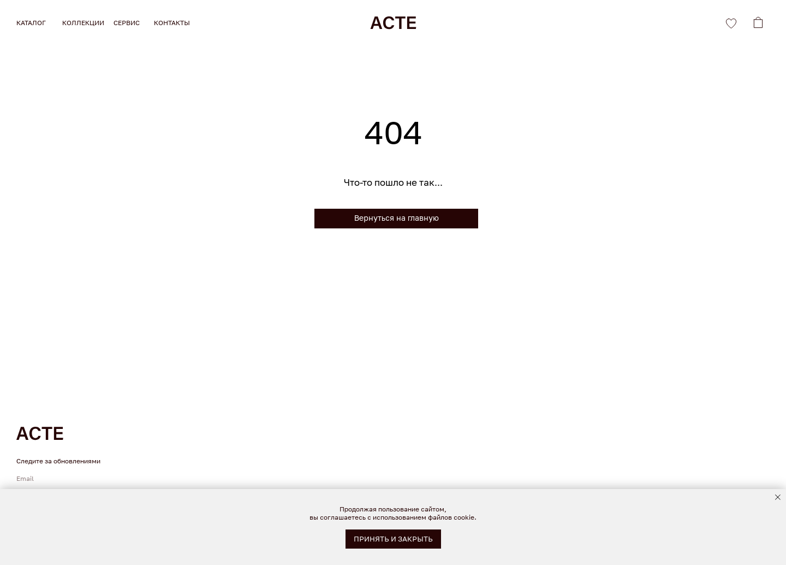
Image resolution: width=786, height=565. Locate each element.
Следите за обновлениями (58, 461)
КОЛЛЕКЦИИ (83, 23)
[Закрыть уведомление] (777, 497)
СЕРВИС (127, 23)
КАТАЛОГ (31, 23)
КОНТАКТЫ (172, 23)
